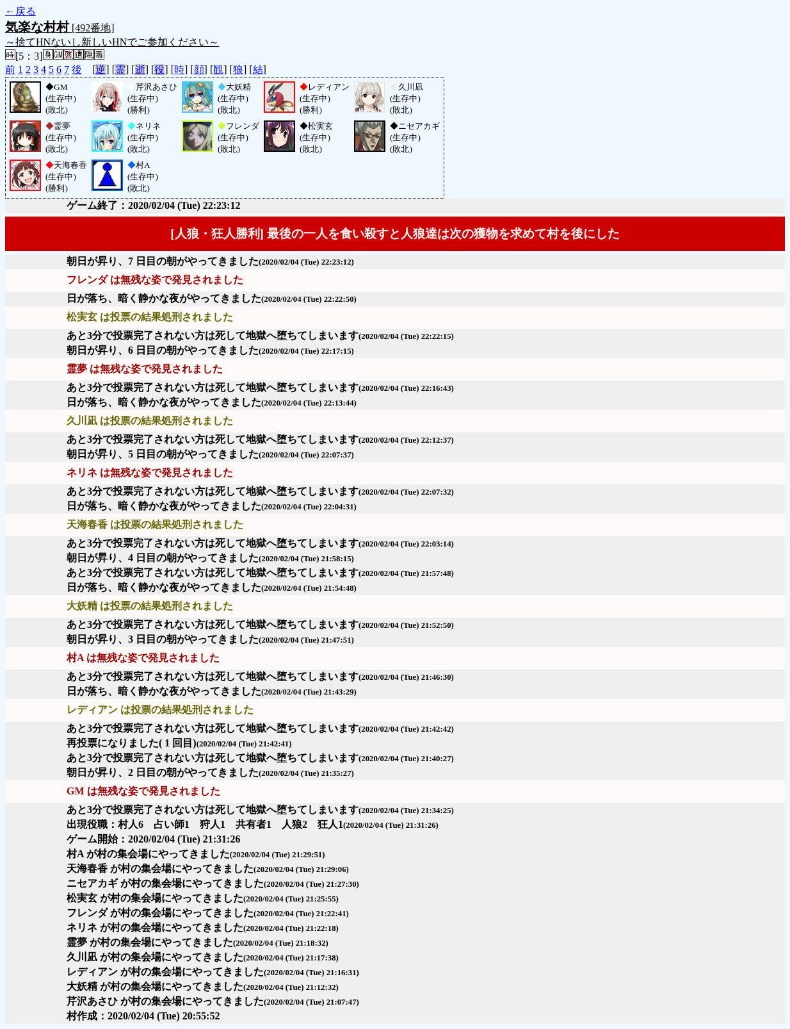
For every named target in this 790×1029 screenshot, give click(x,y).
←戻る (20, 11)
